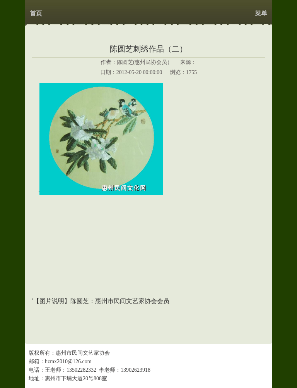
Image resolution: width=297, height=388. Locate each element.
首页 (36, 13)
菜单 (261, 13)
